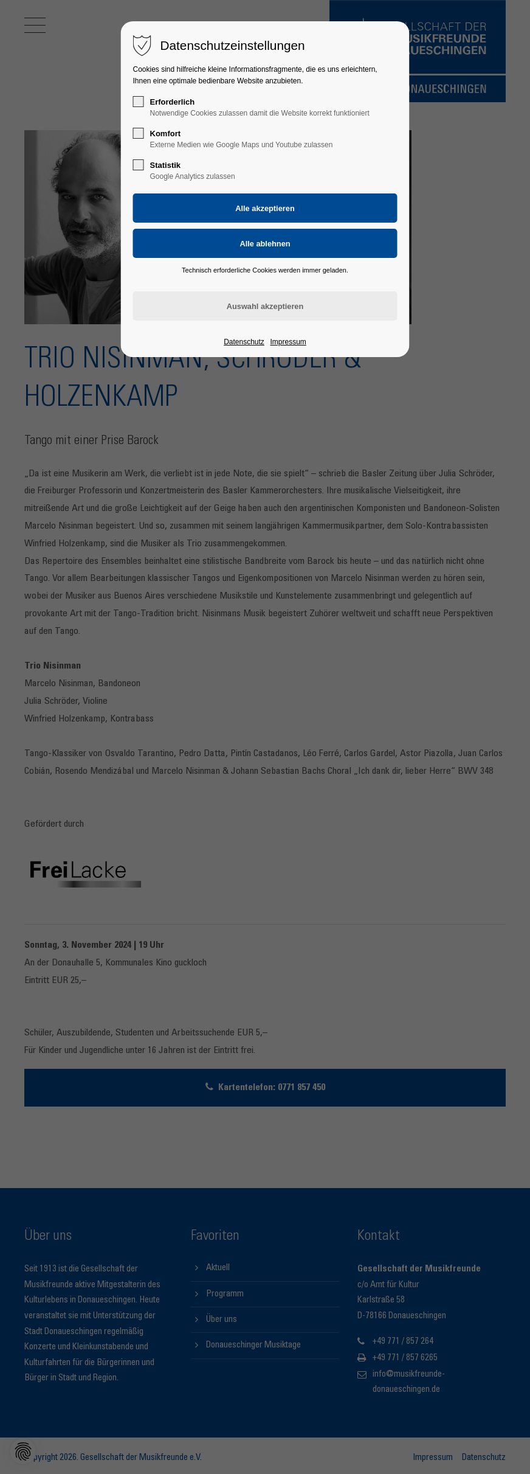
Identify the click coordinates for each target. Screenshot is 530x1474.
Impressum (288, 342)
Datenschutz (244, 342)
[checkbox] (138, 101)
